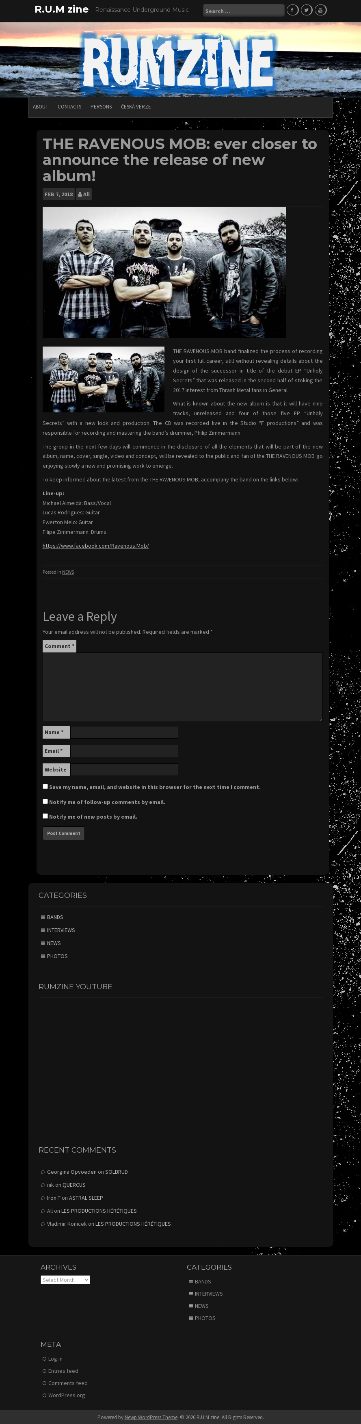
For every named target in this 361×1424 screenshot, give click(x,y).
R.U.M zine (62, 9)
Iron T (54, 1196)
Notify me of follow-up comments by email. (107, 800)
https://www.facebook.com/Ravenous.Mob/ (96, 544)
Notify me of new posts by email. (93, 815)
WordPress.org (66, 1394)
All (86, 193)
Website (56, 768)
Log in (55, 1357)
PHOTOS (57, 954)
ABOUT (40, 105)
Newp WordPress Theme (151, 1416)
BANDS (55, 915)
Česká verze (136, 105)
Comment (59, 644)
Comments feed (68, 1381)
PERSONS (101, 105)
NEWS (68, 571)
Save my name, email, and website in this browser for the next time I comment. (155, 785)
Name (54, 731)
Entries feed (63, 1369)
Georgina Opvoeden (72, 1170)
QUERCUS (74, 1183)
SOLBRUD (116, 1170)
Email (54, 749)
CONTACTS (69, 105)
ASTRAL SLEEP (86, 1196)
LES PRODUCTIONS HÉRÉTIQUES (99, 1209)
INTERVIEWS (61, 928)
